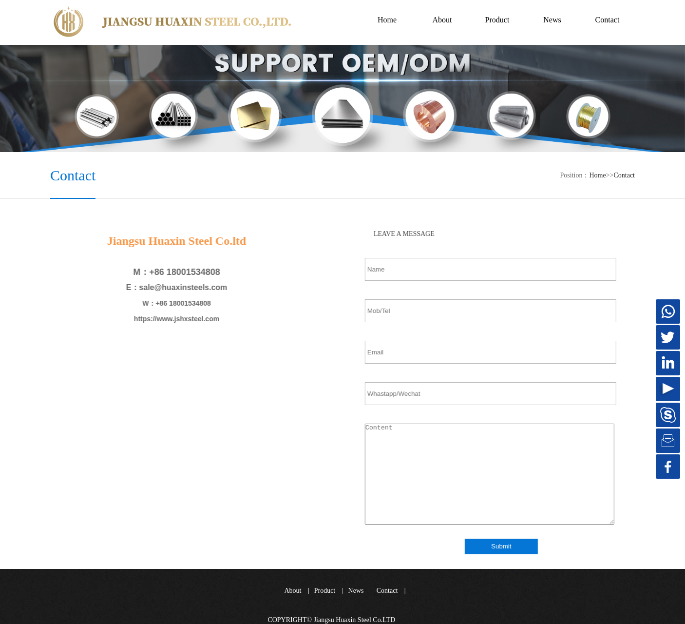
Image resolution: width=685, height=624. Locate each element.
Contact (624, 175)
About (292, 590)
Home (387, 20)
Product (325, 590)
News (356, 590)
